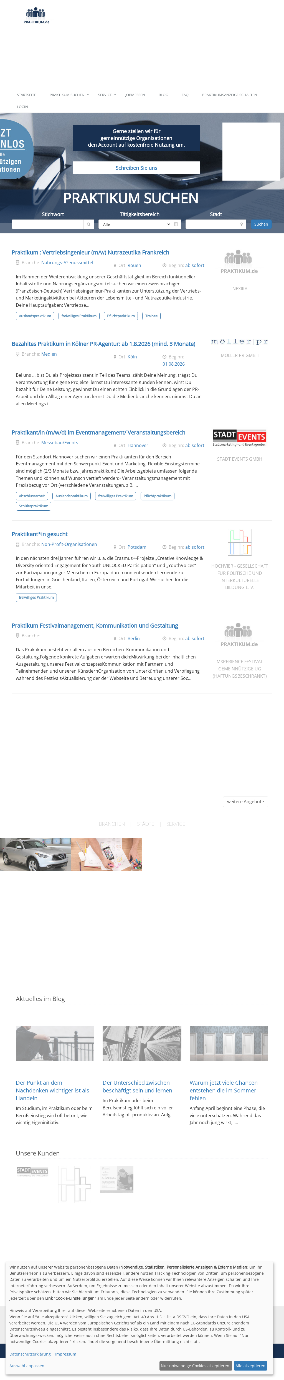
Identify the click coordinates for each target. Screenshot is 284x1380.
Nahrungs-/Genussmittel (67, 262)
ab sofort (194, 265)
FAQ (185, 94)
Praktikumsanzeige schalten (229, 94)
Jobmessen (135, 94)
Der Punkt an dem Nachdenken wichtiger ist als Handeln (52, 1090)
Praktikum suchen (67, 94)
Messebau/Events (59, 443)
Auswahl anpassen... (28, 1365)
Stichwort (53, 214)
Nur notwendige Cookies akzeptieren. (195, 1365)
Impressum (65, 1354)
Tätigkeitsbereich (139, 214)
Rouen (134, 265)
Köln (132, 357)
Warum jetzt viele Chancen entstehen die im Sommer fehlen (224, 1090)
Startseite (26, 94)
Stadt (216, 214)
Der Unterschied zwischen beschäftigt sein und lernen (137, 1086)
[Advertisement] (163, 44)
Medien (49, 354)
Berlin (134, 638)
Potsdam (137, 547)
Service (105, 94)
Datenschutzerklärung (30, 1354)
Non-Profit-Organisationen (69, 544)
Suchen (261, 224)
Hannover (138, 445)
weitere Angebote (245, 801)
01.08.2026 (174, 364)
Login (22, 106)
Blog (163, 94)
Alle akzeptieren (250, 1365)
